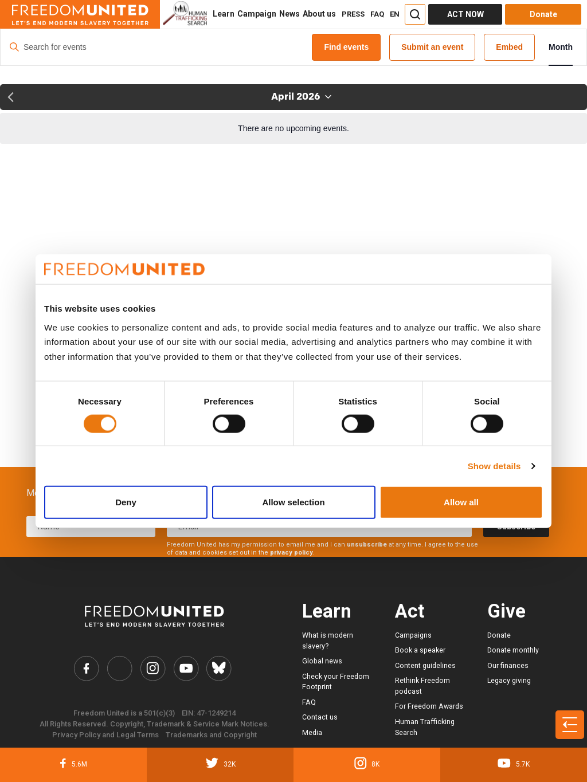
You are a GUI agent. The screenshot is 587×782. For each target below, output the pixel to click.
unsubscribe (367, 544)
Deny (125, 502)
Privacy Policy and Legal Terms (105, 734)
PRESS (353, 14)
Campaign (256, 13)
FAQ (377, 14)
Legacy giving (509, 680)
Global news (322, 661)
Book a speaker (420, 650)
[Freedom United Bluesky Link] (218, 668)
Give (506, 611)
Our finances (508, 665)
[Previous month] (10, 97)
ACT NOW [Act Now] (465, 14)
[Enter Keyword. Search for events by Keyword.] (156, 47)
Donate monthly (513, 650)
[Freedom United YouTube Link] (186, 668)
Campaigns (413, 635)
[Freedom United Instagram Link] (152, 668)
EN (395, 14)
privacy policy (291, 552)
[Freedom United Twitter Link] (119, 668)
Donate (499, 635)
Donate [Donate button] (543, 14)
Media (312, 732)
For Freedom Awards (429, 706)
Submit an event (432, 47)
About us (319, 13)
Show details (494, 465)
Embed (509, 47)
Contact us (320, 717)
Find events (346, 47)
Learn (223, 13)
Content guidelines (425, 665)
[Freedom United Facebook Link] (86, 668)
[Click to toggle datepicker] (301, 97)
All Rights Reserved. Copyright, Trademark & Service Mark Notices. (154, 724)
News (289, 13)
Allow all (461, 502)
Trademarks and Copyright (211, 734)
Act (409, 611)
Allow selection (293, 502)
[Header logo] (80, 14)
